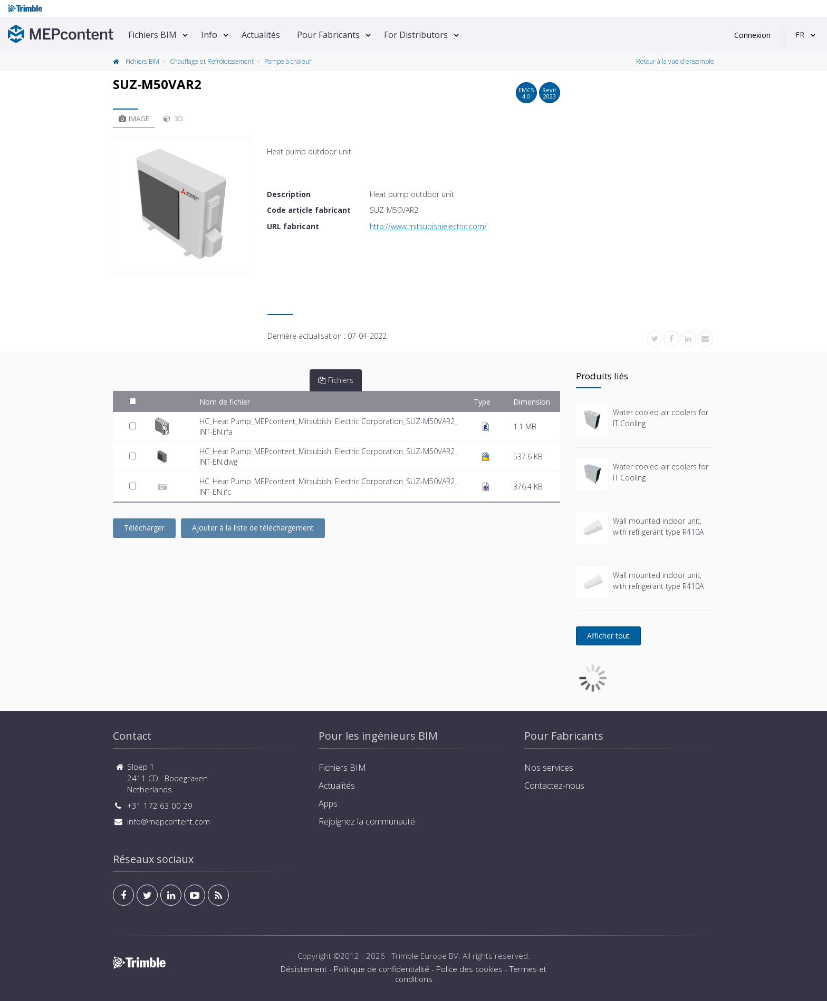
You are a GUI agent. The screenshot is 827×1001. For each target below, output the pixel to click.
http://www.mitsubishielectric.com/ (428, 226)
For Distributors (416, 35)
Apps (328, 803)
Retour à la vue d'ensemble (675, 61)
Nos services (548, 767)
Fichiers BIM (152, 35)
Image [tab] (134, 118)
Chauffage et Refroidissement (212, 61)
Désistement (304, 969)
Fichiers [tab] (335, 380)
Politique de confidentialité (381, 969)
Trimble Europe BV (425, 955)
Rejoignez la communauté (367, 821)
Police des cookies (469, 969)
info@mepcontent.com (168, 821)
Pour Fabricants (328, 35)
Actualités (261, 35)
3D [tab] (173, 118)
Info (209, 35)
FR (799, 35)
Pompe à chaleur (288, 61)
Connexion (752, 35)
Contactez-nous (554, 785)
